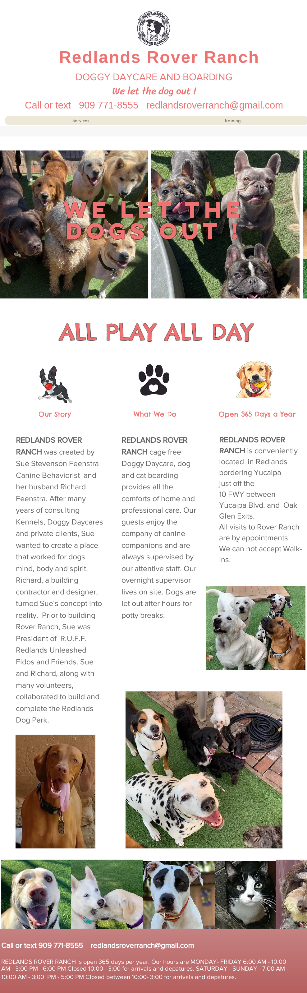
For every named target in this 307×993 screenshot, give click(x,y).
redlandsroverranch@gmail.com (214, 105)
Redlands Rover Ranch (159, 57)
